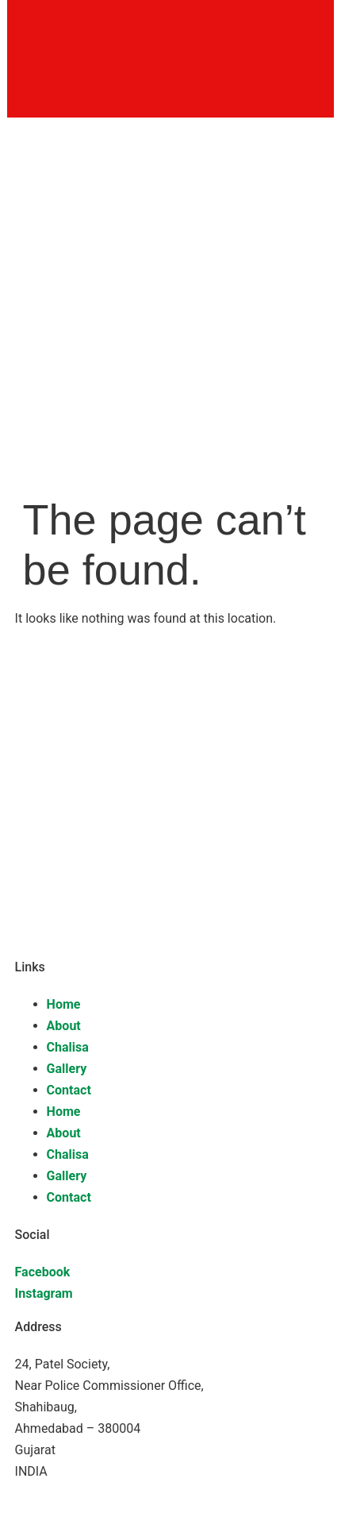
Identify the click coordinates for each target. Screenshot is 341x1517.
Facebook (43, 1272)
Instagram (44, 1293)
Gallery (67, 1068)
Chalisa (68, 1047)
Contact (69, 1090)
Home (64, 1004)
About (64, 1025)
